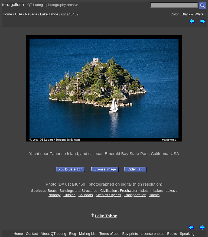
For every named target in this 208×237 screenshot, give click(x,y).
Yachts (154, 195)
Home (7, 14)
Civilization (108, 191)
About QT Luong (53, 234)
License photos (152, 234)
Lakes (170, 191)
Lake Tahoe (49, 14)
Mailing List (88, 234)
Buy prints (130, 234)
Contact (32, 234)
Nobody (54, 195)
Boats (52, 191)
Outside (69, 195)
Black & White (193, 14)
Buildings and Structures (79, 191)
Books (172, 234)
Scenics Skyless (108, 195)
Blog (72, 234)
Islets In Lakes (151, 191)
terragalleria (13, 4)
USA (18, 14)
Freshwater (129, 191)
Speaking (187, 234)
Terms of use (109, 234)
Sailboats (86, 195)
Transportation (135, 195)
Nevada (31, 14)
